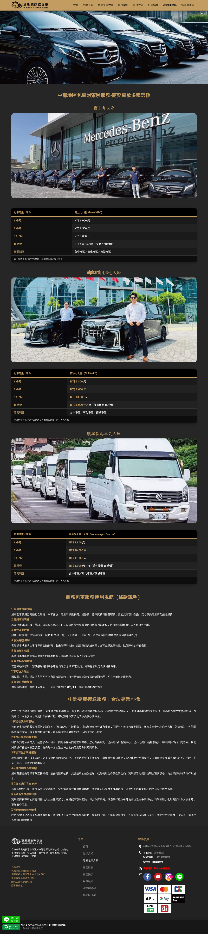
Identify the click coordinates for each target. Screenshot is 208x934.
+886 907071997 (163, 857)
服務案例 (88, 867)
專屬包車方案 (90, 860)
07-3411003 (159, 852)
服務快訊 (88, 874)
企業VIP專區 (89, 888)
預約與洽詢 (89, 895)
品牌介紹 (88, 853)
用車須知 (88, 881)
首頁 (85, 846)
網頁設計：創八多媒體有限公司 (27, 928)
